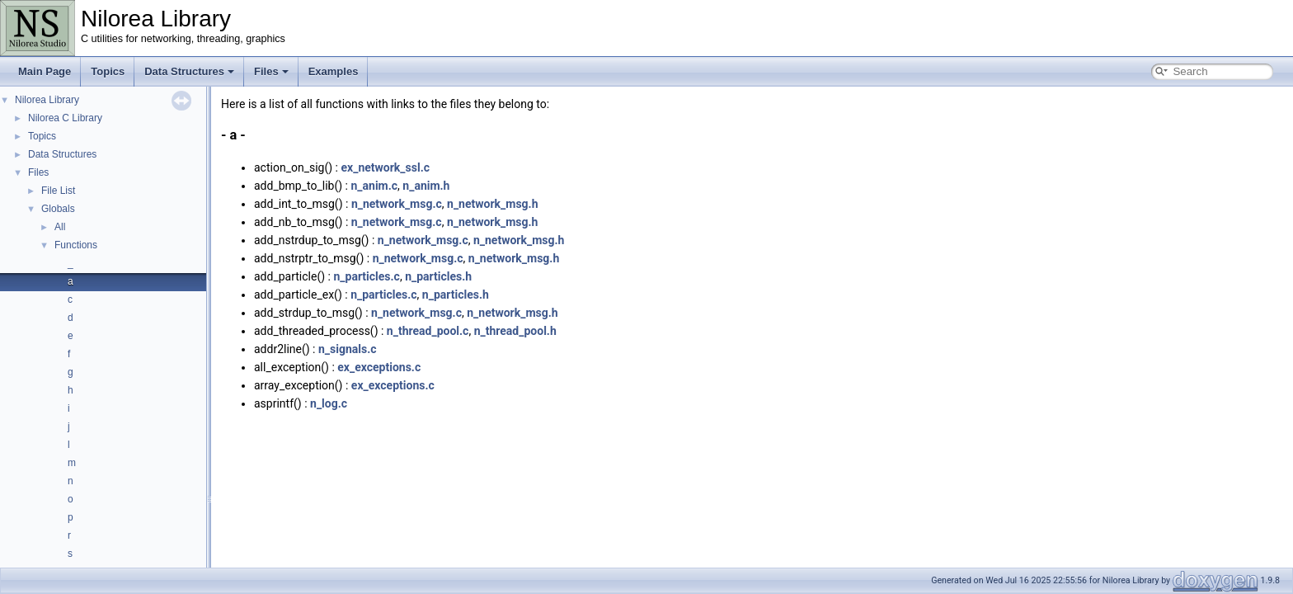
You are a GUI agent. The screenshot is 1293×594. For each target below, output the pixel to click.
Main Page (44, 71)
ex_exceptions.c (379, 367)
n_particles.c (366, 276)
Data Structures (189, 71)
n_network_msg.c (396, 203)
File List (58, 190)
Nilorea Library (47, 100)
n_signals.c (347, 349)
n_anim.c (373, 185)
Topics (108, 71)
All (59, 227)
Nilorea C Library (65, 118)
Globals (58, 208)
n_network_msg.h (492, 203)
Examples (333, 71)
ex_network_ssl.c (385, 167)
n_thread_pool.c (428, 330)
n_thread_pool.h (515, 330)
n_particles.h (438, 276)
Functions (75, 245)
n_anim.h (425, 185)
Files (271, 71)
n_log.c (328, 403)
